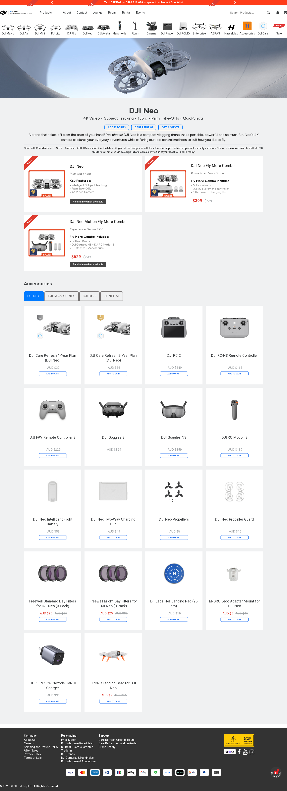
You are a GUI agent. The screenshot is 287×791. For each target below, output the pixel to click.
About (67, 12)
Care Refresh (144, 127)
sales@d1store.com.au (135, 151)
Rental (126, 12)
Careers (29, 743)
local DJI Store (178, 151)
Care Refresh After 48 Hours (117, 739)
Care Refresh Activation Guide (118, 743)
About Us (29, 739)
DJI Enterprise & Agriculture (78, 761)
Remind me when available (88, 201)
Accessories (117, 127)
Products (48, 12)
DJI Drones (68, 754)
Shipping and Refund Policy (41, 747)
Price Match (68, 739)
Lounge (97, 12)
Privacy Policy (32, 754)
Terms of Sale (33, 757)
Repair (112, 12)
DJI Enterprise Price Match (77, 743)
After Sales (31, 750)
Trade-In (66, 750)
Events (140, 12)
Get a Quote (170, 127)
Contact (82, 12)
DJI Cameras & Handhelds (77, 757)
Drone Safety (107, 747)
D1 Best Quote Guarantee (77, 747)
